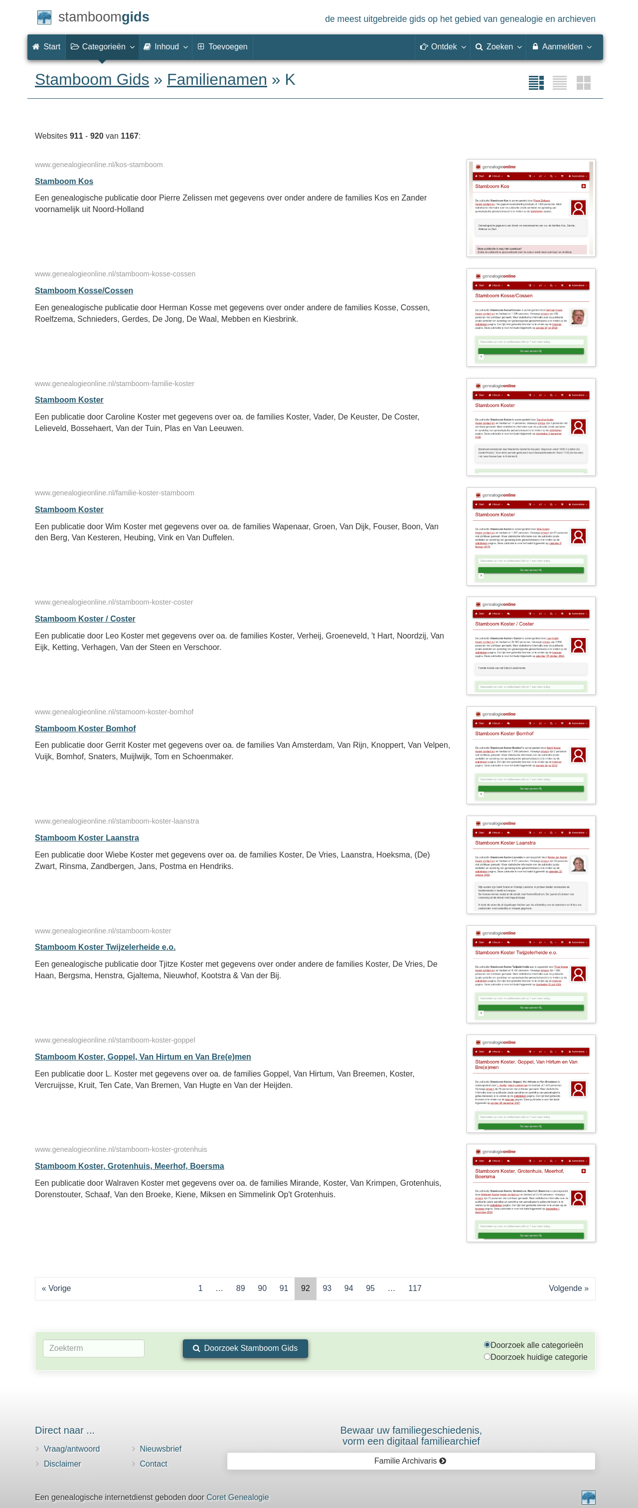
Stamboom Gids (92, 79)
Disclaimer (62, 1464)
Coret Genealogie (237, 1497)
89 (240, 1288)
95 (370, 1288)
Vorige (59, 1288)
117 (415, 1288)
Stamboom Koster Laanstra (87, 838)
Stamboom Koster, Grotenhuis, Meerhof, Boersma (129, 1166)
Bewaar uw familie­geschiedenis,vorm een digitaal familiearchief (411, 1436)
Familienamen (217, 79)
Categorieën (102, 46)
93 (326, 1288)
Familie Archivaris (410, 1461)
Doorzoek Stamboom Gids (245, 1348)
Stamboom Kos (64, 181)
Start (46, 46)
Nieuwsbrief (161, 1449)
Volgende (565, 1288)
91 (284, 1288)
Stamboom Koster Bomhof (85, 728)
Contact (153, 1464)
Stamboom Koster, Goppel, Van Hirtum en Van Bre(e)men (143, 1057)
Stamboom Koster (69, 400)
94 (348, 1288)
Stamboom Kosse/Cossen (84, 290)
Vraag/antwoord (72, 1449)
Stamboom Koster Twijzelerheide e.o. (105, 947)
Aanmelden (561, 46)
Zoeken (498, 46)
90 (262, 1288)
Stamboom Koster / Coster (85, 619)
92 (305, 1288)
